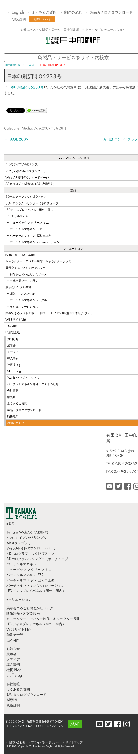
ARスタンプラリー (20, 543)
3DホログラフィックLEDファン (30, 554)
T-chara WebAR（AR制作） (28, 532)
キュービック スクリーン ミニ (29, 570)
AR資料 (12, 700)
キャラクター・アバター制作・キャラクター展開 (43, 619)
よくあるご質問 (44, 12)
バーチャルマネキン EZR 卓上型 (30, 580)
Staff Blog (14, 675)
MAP (74, 724)
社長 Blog (13, 670)
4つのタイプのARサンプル (26, 537)
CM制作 (12, 640)
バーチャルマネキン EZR (25, 575)
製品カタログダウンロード (111, 12)
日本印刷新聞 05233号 (27, 87)
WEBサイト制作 (18, 629)
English (18, 12)
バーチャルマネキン (21, 564)
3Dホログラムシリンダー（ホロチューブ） (38, 559)
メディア (13, 659)
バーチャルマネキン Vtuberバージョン (35, 585)
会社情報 (13, 684)
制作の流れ (73, 12)
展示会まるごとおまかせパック (29, 608)
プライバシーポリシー (45, 742)
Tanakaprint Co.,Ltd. (43, 746)
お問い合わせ (42, 19)
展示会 (11, 654)
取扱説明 (19, 19)
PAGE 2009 (16, 139)
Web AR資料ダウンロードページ (31, 548)
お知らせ (13, 649)
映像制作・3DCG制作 (23, 613)
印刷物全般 (14, 635)
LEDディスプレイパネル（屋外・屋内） (36, 591)
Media (27, 128)
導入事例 (13, 665)
